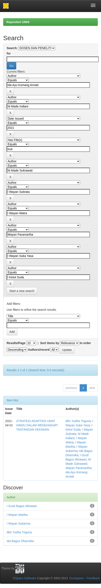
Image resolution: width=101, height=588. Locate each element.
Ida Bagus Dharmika (20, 541)
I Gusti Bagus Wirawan (22, 506)
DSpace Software (24, 578)
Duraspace (76, 578)
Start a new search (21, 291)
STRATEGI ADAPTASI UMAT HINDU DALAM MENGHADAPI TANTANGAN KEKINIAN (37, 425)
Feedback (93, 578)
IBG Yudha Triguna (78, 421)
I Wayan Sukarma (18, 523)
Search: (12, 48)
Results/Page (16, 343)
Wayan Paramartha (78, 468)
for (9, 53)
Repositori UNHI (17, 22)
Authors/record (39, 349)
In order (85, 343)
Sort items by (49, 343)
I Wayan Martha (17, 514)
